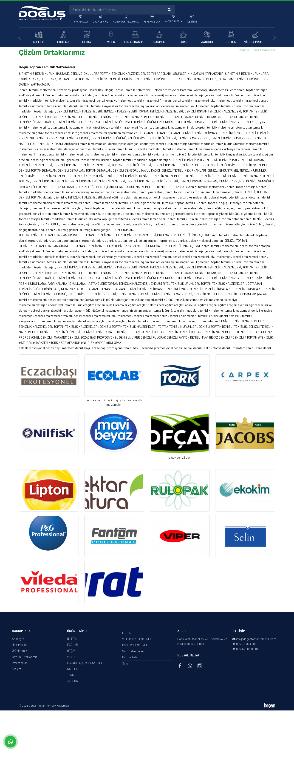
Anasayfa (244, 50)
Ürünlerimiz (100, 21)
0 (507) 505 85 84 (247, 650)
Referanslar (152, 21)
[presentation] (19, 37)
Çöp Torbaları (130, 658)
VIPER (71, 658)
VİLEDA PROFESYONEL (137, 640)
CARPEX (72, 670)
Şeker (126, 664)
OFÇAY (71, 652)
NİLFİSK (72, 639)
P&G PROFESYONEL (135, 646)
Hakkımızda (81, 21)
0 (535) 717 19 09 (246, 645)
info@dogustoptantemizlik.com (256, 640)
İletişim (192, 21)
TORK (70, 676)
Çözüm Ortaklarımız (126, 21)
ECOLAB (72, 645)
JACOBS (72, 682)
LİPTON (126, 634)
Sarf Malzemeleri (133, 652)
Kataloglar (172, 21)
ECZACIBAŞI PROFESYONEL (85, 664)
